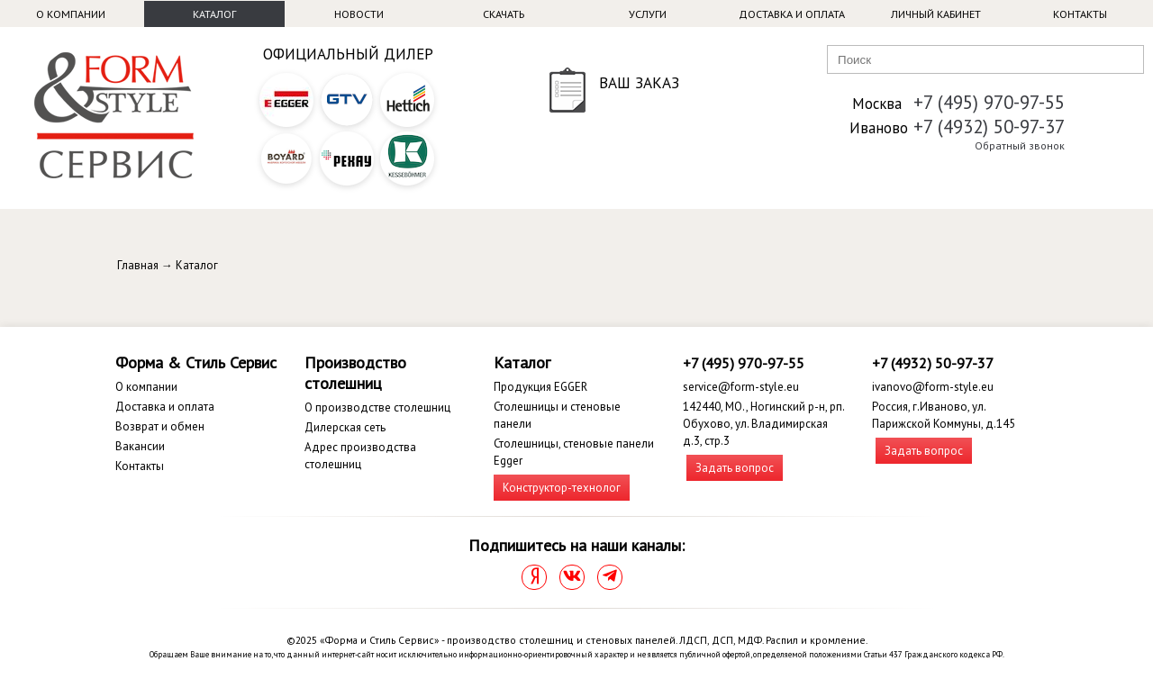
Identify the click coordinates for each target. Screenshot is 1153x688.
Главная (138, 265)
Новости (359, 14)
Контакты (1080, 14)
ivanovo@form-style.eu (933, 386)
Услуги (648, 14)
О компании (70, 14)
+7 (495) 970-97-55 (989, 102)
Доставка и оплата (792, 14)
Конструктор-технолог (562, 487)
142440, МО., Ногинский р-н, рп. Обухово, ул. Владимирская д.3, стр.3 (763, 423)
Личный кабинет (936, 14)
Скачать (503, 14)
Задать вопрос (734, 467)
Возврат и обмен (159, 426)
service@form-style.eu (741, 386)
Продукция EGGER (540, 386)
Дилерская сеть (345, 427)
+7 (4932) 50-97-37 (989, 126)
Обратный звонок (1020, 145)
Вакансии (140, 446)
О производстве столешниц (377, 407)
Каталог (214, 14)
